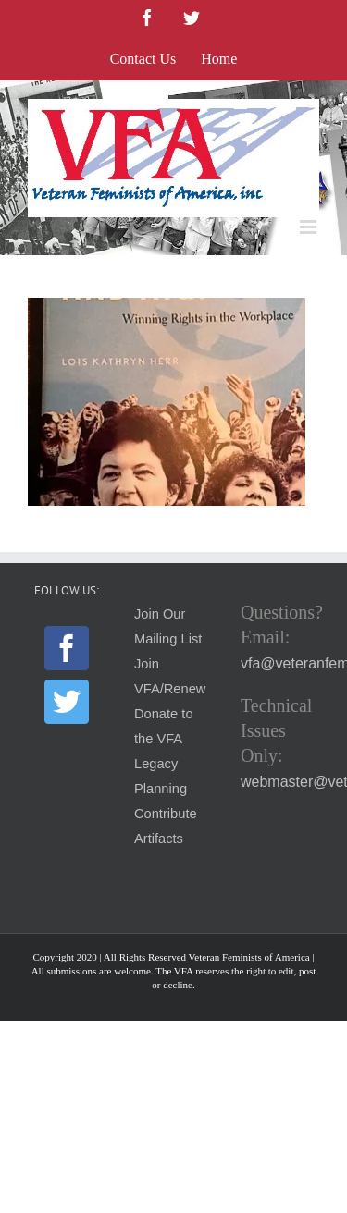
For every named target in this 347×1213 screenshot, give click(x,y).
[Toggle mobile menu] (309, 227)
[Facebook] (66, 648)
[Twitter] (66, 702)
